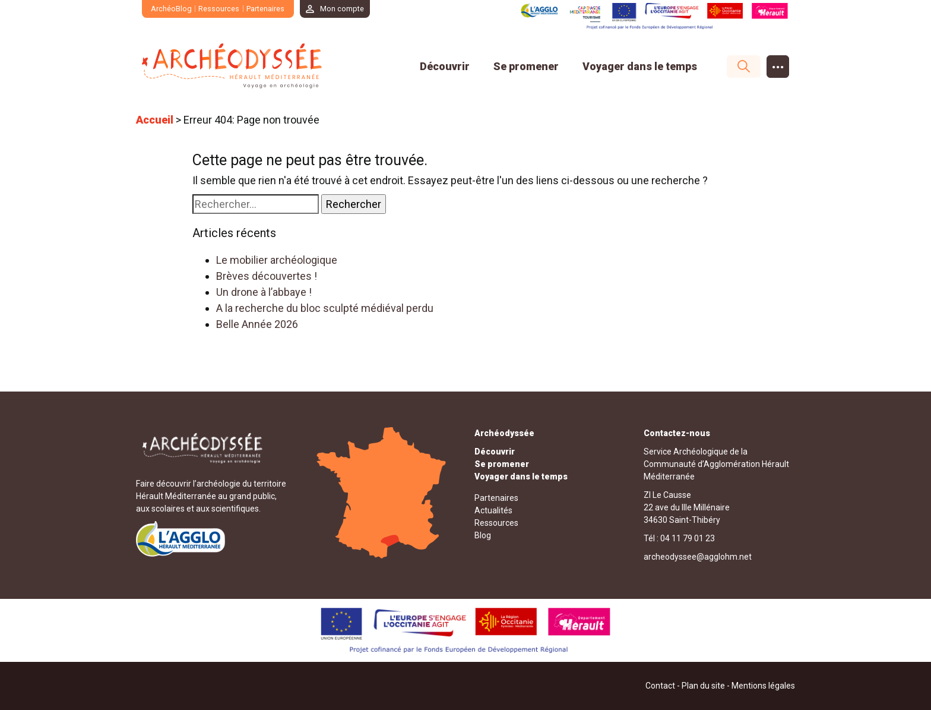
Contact (660, 685)
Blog (482, 535)
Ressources (219, 8)
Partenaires (265, 8)
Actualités (493, 510)
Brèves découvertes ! (266, 276)
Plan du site (703, 685)
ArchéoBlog (171, 8)
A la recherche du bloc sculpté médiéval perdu (324, 308)
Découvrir (445, 66)
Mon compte (343, 8)
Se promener (526, 66)
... (778, 63)
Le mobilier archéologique (276, 260)
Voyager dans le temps (639, 66)
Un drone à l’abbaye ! (264, 292)
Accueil (154, 119)
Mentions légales (763, 685)
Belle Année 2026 (257, 324)
